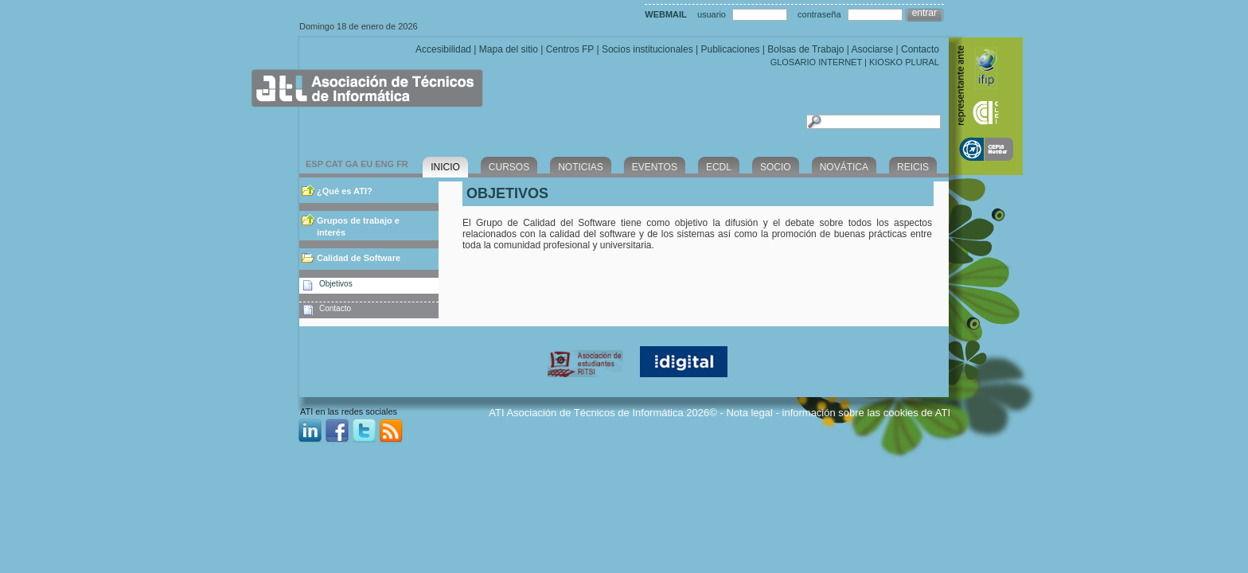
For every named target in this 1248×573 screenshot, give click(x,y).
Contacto (920, 49)
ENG (384, 164)
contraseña (819, 14)
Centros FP (570, 49)
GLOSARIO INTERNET (816, 62)
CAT (334, 164)
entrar (924, 12)
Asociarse (872, 49)
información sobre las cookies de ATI (866, 413)
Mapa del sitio (508, 49)
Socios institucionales (647, 49)
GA (351, 164)
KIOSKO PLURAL (904, 62)
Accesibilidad (443, 49)
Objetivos (336, 283)
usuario (711, 14)
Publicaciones (729, 49)
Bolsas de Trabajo (805, 49)
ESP (314, 164)
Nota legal (749, 413)
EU (366, 164)
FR (402, 164)
